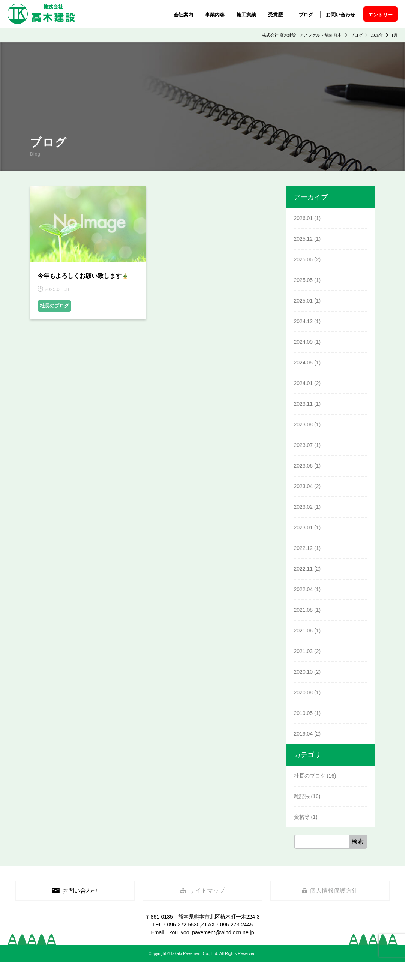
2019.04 (303, 734)
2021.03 (303, 651)
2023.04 (303, 486)
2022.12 (303, 548)
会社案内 (183, 15)
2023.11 (303, 404)
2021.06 (303, 631)
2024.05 (303, 363)
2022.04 (303, 589)
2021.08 (303, 610)
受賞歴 (275, 15)
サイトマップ (202, 890)
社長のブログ (54, 306)
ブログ (305, 15)
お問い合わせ (340, 15)
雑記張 (302, 796)
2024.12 (303, 321)
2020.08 (303, 692)
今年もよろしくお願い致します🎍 (83, 276)
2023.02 (303, 507)
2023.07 (303, 445)
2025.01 (303, 301)
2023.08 (303, 424)
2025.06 (303, 259)
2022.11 (303, 569)
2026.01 (303, 218)
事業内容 (215, 15)
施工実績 (246, 15)
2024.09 (303, 342)
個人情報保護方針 (330, 890)
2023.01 (303, 527)
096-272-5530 (183, 925)
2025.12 (303, 239)
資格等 (302, 817)
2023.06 (303, 466)
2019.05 (303, 713)
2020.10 (303, 672)
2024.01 (303, 383)
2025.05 (303, 280)
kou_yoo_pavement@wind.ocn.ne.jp (212, 932)
